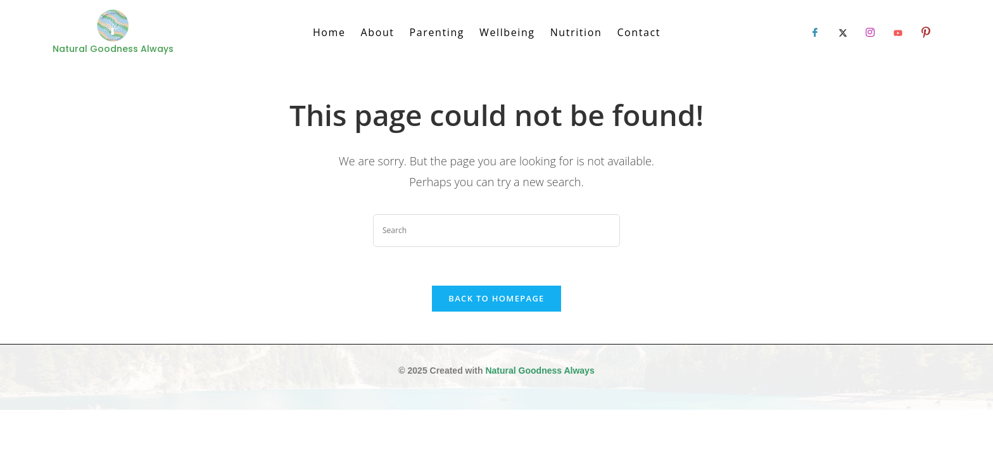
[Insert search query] (496, 230)
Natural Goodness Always (539, 370)
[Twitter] (842, 32)
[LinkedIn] (870, 32)
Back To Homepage (496, 298)
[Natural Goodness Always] (112, 25)
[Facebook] (815, 32)
